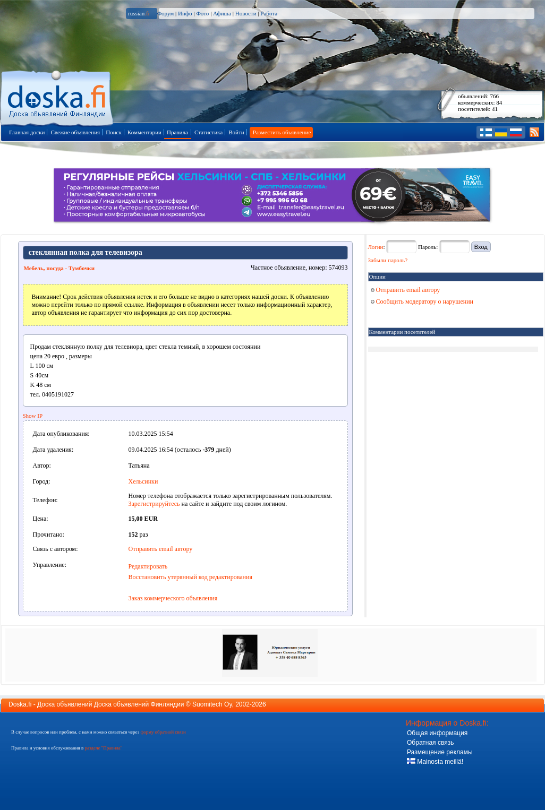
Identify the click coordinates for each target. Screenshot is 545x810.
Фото (202, 13)
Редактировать (148, 566)
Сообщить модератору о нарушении (422, 301)
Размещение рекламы (440, 752)
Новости (246, 13)
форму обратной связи (162, 732)
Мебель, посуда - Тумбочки (59, 268)
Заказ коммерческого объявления (173, 598)
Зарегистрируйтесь (154, 503)
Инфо (185, 13)
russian (139, 13)
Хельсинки (143, 481)
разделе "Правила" (103, 748)
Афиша (222, 13)
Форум (165, 13)
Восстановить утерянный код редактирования (190, 577)
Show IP (33, 415)
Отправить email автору (161, 549)
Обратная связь (430, 742)
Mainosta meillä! (435, 761)
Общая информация (437, 733)
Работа (268, 13)
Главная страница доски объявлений (58, 96)
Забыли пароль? (388, 260)
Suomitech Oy (212, 704)
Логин (376, 247)
